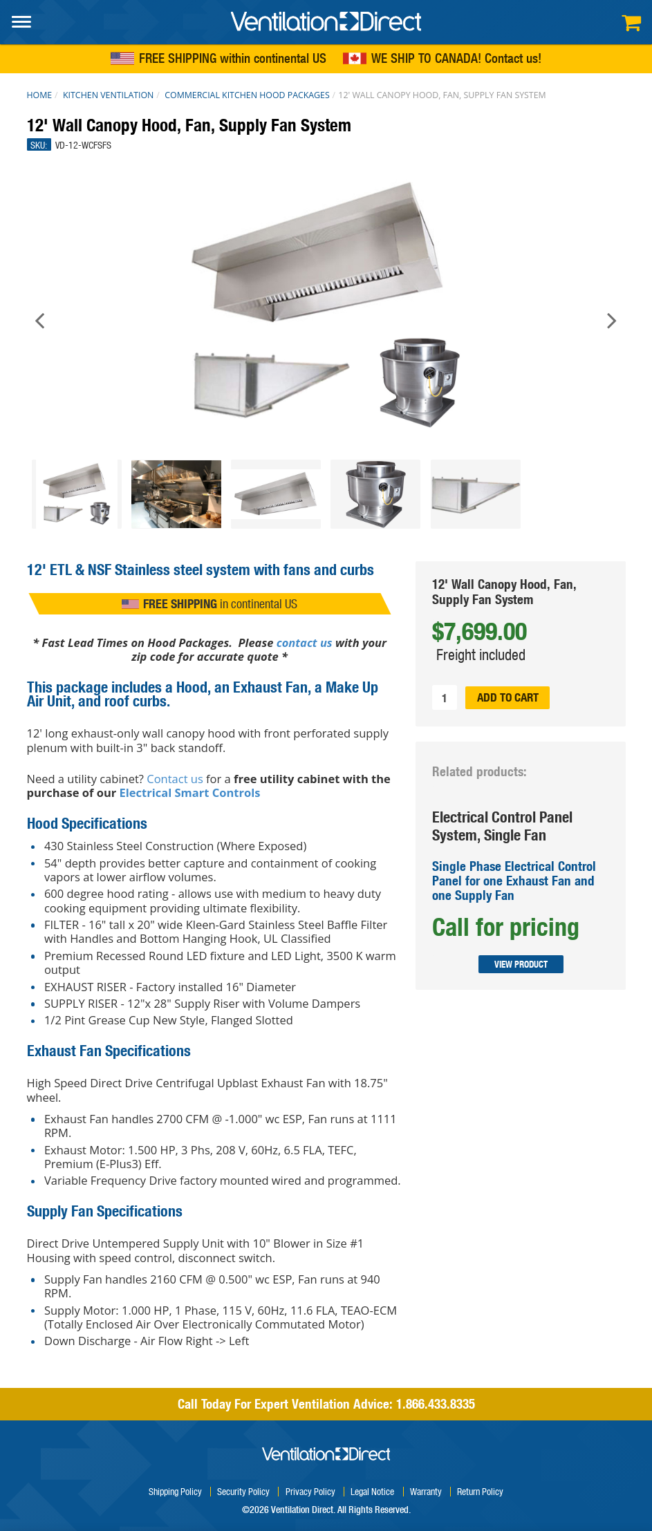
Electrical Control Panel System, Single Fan (502, 825)
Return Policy (480, 1491)
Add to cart (508, 697)
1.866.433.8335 (435, 1404)
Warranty (426, 1491)
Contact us (511, 59)
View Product (520, 964)
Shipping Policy (175, 1491)
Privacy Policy (310, 1491)
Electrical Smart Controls (190, 792)
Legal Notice (372, 1491)
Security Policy (243, 1491)
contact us (305, 642)
